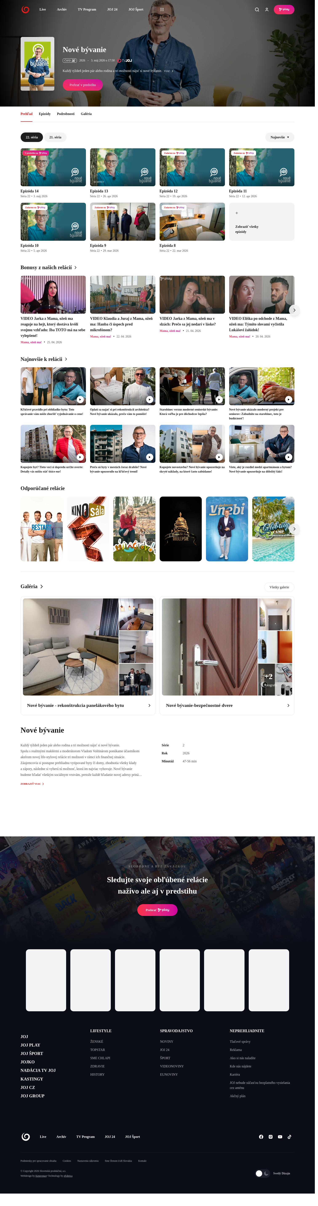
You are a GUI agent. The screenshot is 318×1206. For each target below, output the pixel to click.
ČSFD (69, 60)
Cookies (67, 1173)
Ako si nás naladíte (242, 1058)
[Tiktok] (289, 1149)
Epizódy (45, 114)
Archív (62, 9)
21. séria (55, 137)
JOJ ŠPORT (35, 1057)
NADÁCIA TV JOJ (42, 1077)
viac (169, 71)
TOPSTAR (97, 1050)
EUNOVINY (169, 1074)
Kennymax (41, 1188)
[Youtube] (280, 1149)
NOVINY (166, 1041)
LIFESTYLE (101, 1031)
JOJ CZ (30, 1097)
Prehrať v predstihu (83, 85)
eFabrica (68, 1188)
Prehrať (157, 910)
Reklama (236, 1050)
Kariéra (235, 1074)
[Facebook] (261, 1149)
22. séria (32, 137)
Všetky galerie (279, 587)
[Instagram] (270, 1149)
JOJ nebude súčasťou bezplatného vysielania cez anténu (260, 1085)
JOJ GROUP (35, 1107)
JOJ (25, 1037)
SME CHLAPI (100, 1058)
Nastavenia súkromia (88, 1173)
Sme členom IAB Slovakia (118, 1173)
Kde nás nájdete (240, 1066)
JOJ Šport (135, 9)
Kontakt (142, 1173)
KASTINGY (35, 1087)
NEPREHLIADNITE (247, 1031)
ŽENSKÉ (96, 1041)
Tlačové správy (240, 1041)
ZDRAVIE (97, 1066)
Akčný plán (237, 1096)
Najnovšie (280, 137)
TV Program (87, 9)
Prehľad (27, 114)
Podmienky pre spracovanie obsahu (38, 1173)
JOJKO (29, 1067)
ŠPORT (165, 1058)
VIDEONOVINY (172, 1066)
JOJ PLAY (33, 1047)
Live (43, 9)
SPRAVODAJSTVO (176, 1031)
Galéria (86, 114)
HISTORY (97, 1074)
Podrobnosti (66, 114)
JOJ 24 (112, 9)
